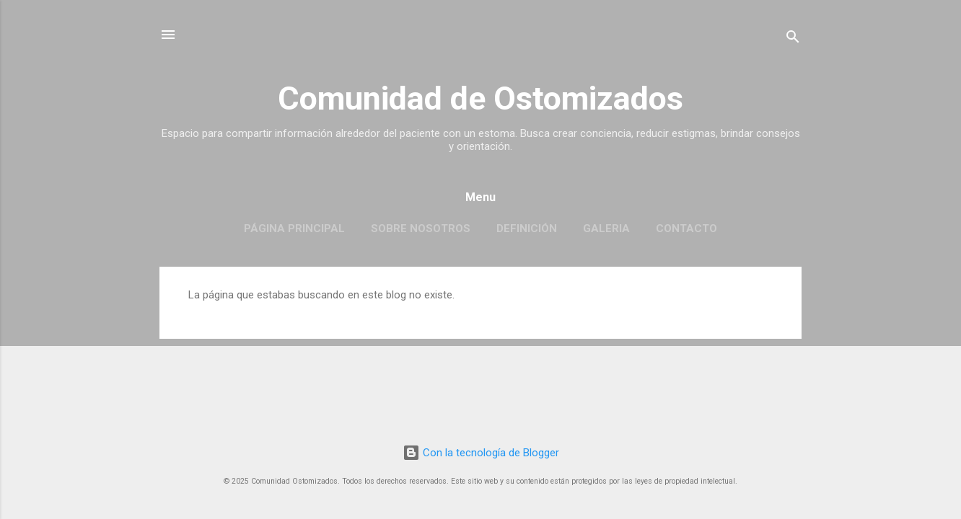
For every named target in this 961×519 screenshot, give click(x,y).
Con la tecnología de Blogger (481, 452)
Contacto (686, 228)
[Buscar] (793, 39)
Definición (526, 228)
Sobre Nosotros (420, 228)
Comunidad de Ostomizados (480, 98)
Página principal (294, 228)
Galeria (606, 228)
